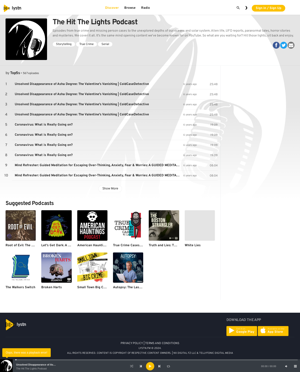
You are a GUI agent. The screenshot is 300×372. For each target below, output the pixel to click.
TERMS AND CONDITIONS (162, 343)
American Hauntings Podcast (99, 245)
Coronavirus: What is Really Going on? (44, 125)
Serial (105, 44)
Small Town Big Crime (93, 287)
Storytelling (63, 44)
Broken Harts (51, 287)
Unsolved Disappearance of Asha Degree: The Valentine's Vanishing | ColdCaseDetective (82, 84)
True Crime (86, 44)
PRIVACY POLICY (132, 343)
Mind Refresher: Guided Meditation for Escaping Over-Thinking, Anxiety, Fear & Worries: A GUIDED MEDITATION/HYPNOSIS (99, 165)
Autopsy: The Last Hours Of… (135, 287)
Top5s (15, 73)
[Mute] (286, 366)
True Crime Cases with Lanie (134, 245)
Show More (110, 189)
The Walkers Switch (20, 287)
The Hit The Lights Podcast (31, 368)
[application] (150, 366)
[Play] (150, 366)
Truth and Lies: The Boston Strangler (177, 245)
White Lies (193, 245)
